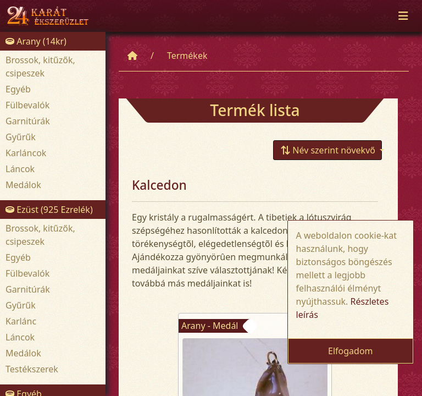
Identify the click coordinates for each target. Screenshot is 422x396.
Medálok (23, 185)
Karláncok (25, 153)
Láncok (20, 169)
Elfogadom (350, 351)
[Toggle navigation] (403, 16)
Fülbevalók (27, 105)
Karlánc (20, 321)
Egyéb (18, 89)
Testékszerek (31, 369)
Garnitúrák (27, 121)
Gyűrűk (20, 137)
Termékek (187, 56)
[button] (327, 150)
